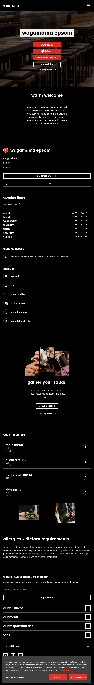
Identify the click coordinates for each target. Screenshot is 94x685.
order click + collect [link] (47, 57)
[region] (46, 669)
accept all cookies (78, 677)
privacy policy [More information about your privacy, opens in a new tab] (65, 670)
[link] (47, 44)
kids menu (47, 491)
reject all (58, 677)
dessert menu (47, 462)
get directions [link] (47, 176)
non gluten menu (47, 477)
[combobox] (47, 646)
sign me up (47, 597)
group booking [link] (47, 406)
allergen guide (35, 554)
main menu (47, 447)
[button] (88, 5)
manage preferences (15, 677)
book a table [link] (47, 64)
